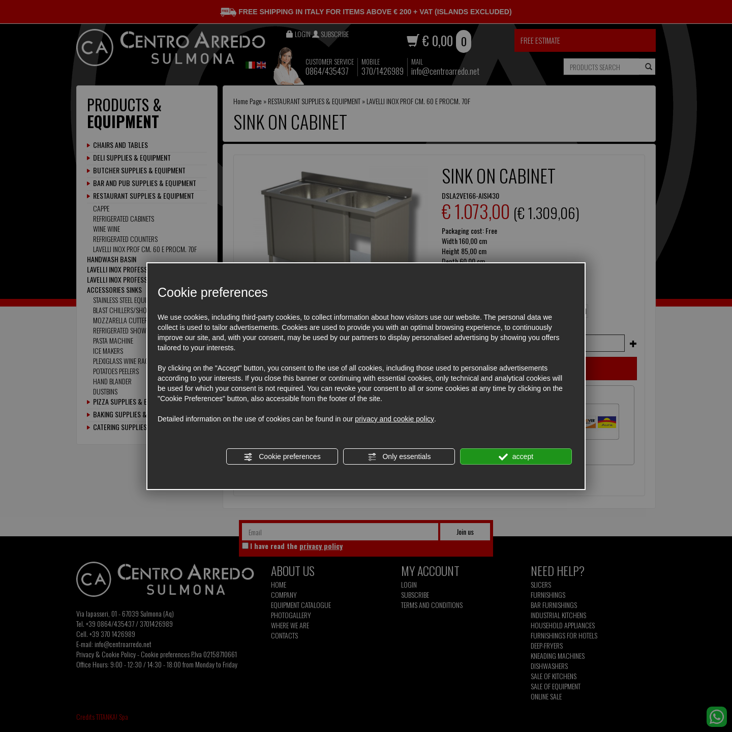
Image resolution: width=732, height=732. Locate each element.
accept (516, 457)
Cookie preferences (281, 457)
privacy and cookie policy (394, 419)
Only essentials (399, 457)
